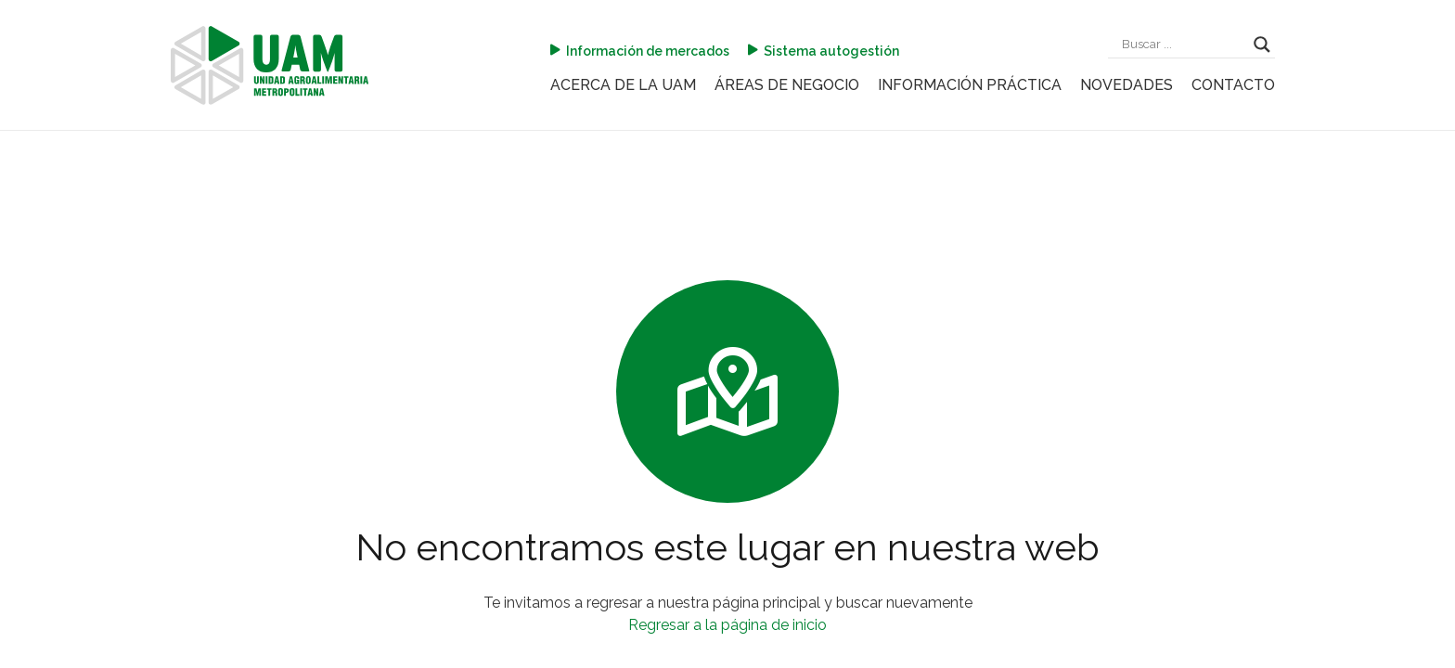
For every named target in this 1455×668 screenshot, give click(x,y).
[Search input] (1183, 45)
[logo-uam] (269, 65)
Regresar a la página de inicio (727, 625)
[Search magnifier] (1262, 45)
